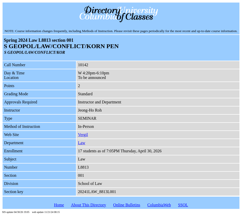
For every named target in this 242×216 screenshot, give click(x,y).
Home (59, 205)
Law (81, 143)
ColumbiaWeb (159, 205)
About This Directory (88, 205)
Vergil (83, 134)
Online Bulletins (126, 205)
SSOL (183, 205)
